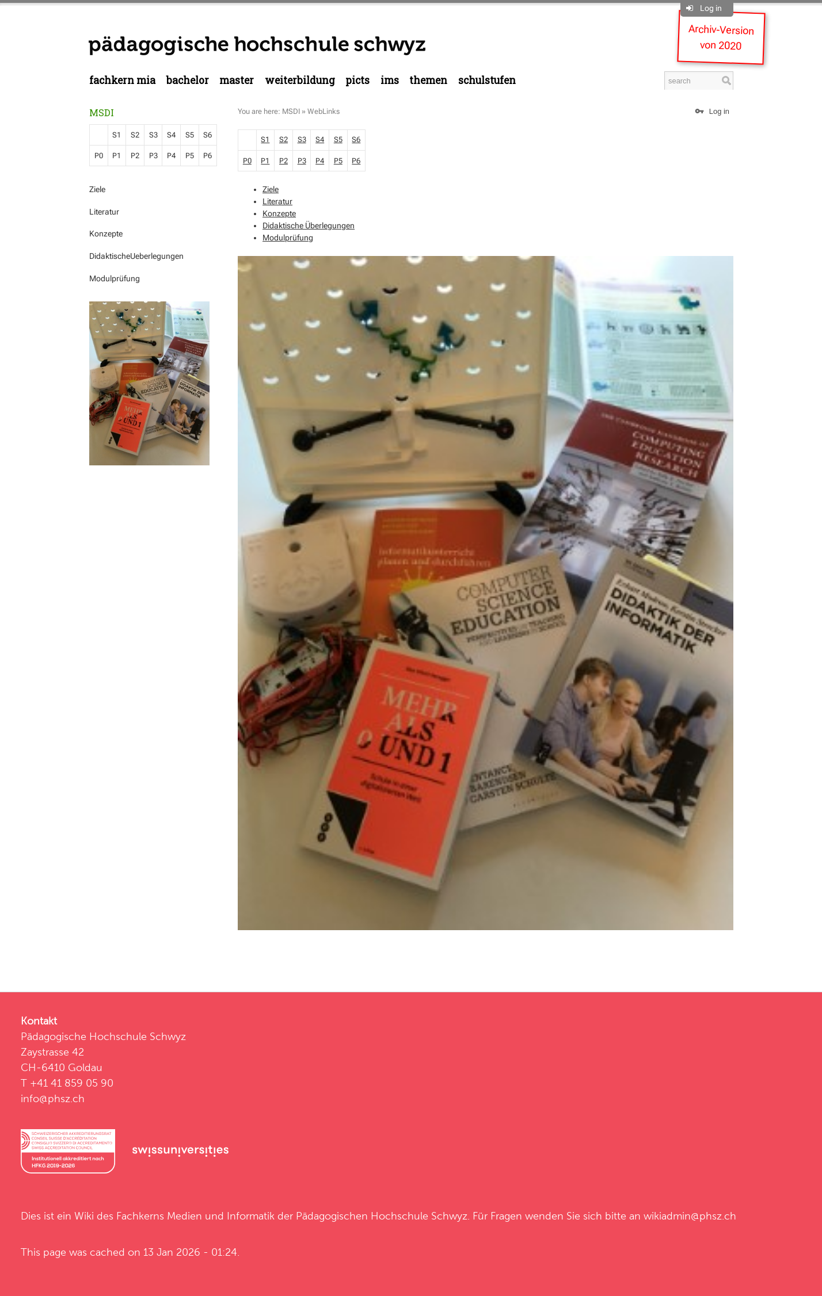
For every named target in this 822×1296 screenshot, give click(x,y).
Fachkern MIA (122, 80)
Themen (428, 80)
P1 (116, 155)
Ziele (97, 189)
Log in (711, 8)
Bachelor (187, 80)
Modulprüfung (114, 278)
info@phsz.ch (53, 1098)
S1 (116, 135)
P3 (153, 155)
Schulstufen (487, 80)
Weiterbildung (300, 80)
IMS (389, 80)
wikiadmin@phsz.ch (690, 1216)
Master (236, 80)
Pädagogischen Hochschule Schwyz (381, 1216)
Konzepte (106, 233)
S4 (171, 135)
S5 (189, 135)
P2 (135, 155)
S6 (207, 135)
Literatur (104, 211)
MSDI (101, 112)
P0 (98, 155)
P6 (207, 155)
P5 (189, 155)
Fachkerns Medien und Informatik (195, 1216)
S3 (153, 135)
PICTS (357, 80)
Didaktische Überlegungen (308, 225)
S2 (135, 135)
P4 (171, 155)
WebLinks (323, 111)
